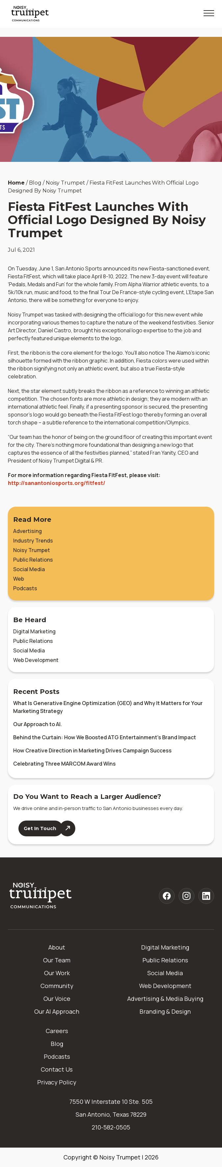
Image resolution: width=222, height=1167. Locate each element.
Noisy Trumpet (31, 550)
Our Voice (56, 998)
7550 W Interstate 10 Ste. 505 (111, 1101)
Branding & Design (165, 1011)
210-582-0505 (111, 1127)
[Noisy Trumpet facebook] (167, 896)
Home (16, 183)
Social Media (29, 569)
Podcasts (25, 588)
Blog (57, 1044)
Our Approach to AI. (37, 724)
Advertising (27, 531)
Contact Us (57, 1069)
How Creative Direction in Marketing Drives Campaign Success (92, 750)
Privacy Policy (56, 1082)
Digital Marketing (34, 631)
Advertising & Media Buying (165, 998)
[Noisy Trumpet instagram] (186, 896)
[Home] (41, 896)
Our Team (56, 960)
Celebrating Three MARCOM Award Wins (64, 763)
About (56, 947)
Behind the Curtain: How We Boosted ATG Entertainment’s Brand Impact (104, 737)
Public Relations (33, 559)
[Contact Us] (47, 828)
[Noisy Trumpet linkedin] (206, 896)
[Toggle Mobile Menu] (209, 13)
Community (56, 986)
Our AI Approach (56, 1011)
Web (18, 578)
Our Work (57, 973)
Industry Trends (33, 540)
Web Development (36, 660)
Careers (57, 1031)
